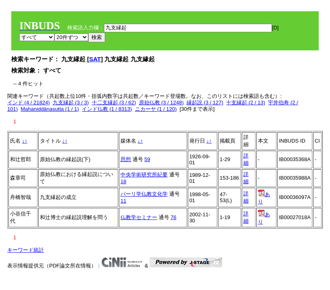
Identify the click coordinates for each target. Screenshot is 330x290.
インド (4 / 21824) (28, 102)
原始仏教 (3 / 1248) (161, 102)
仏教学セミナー (138, 217)
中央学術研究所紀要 (144, 175)
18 (123, 181)
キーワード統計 (25, 250)
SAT (95, 59)
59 (147, 159)
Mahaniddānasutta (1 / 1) (50, 109)
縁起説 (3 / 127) (205, 102)
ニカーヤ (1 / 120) (156, 109)
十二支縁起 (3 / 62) (114, 102)
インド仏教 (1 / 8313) (107, 109)
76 (173, 217)
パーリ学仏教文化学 (144, 194)
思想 (125, 159)
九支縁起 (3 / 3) (71, 102)
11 (123, 201)
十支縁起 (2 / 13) (245, 102)
